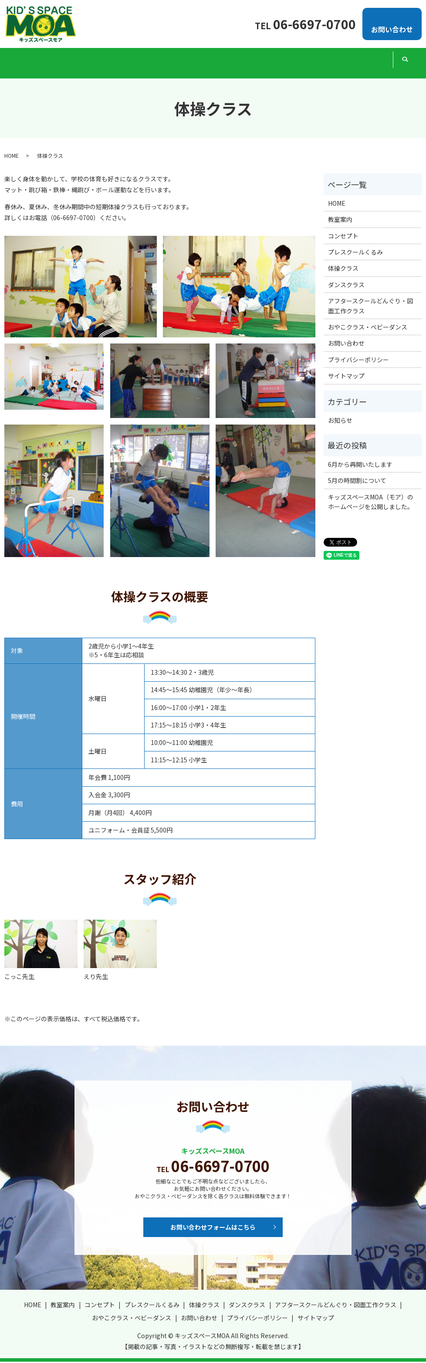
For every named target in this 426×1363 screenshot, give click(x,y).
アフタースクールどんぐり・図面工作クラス (285, 62)
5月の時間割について (357, 480)
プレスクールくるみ (125, 62)
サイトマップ (346, 375)
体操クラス (177, 62)
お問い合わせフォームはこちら (213, 1240)
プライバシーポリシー (358, 359)
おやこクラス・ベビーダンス (354, 62)
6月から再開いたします (360, 464)
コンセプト (74, 62)
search (392, 63)
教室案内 (38, 62)
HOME (11, 155)
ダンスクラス (218, 62)
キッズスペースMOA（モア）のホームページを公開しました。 (370, 502)
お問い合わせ (346, 343)
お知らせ (340, 420)
